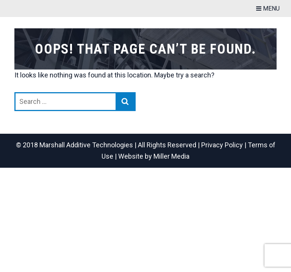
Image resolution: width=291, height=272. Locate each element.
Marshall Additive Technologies (86, 145)
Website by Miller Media (153, 156)
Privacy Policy (222, 145)
